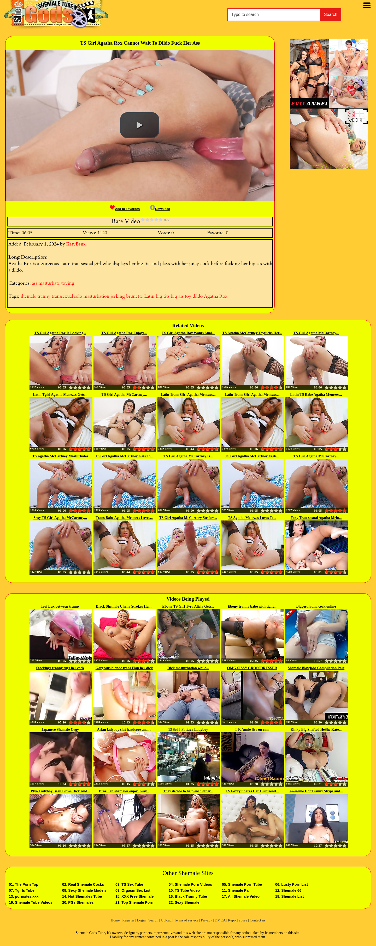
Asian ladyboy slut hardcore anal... (124, 730)
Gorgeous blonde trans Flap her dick (124, 668)
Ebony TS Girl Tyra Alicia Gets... (188, 606)
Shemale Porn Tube (245, 884)
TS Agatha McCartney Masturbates (60, 456)
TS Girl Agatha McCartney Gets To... (124, 456)
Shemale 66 (291, 890)
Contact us (257, 920)
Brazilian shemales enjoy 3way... (124, 791)
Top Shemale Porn (137, 902)
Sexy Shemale (187, 902)
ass (34, 283)
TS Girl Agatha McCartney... (316, 333)
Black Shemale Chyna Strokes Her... (124, 606)
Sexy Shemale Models (87, 890)
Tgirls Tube (24, 890)
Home (115, 920)
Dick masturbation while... (188, 668)
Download (160, 209)
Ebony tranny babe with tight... (252, 606)
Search (330, 14)
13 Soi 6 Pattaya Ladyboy (188, 730)
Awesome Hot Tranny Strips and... (316, 791)
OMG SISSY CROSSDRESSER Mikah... (252, 668)
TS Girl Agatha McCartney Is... (188, 456)
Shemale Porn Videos (193, 884)
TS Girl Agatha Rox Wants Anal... (188, 333)
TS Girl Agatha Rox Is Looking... (60, 333)
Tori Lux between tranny (60, 606)
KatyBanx (76, 244)
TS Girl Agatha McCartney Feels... (252, 456)
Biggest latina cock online (316, 606)
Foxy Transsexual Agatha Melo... (316, 518)
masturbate (49, 283)
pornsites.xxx (26, 896)
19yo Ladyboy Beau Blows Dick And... (60, 791)
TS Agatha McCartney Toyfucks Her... (252, 333)
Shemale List (292, 896)
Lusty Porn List (294, 884)
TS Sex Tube (132, 884)
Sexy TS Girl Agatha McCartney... (60, 518)
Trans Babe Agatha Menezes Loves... (124, 518)
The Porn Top (26, 884)
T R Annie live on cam (252, 730)
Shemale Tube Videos (33, 902)
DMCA (220, 920)
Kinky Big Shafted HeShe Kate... (316, 730)
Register (128, 920)
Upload (166, 920)
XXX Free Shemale (137, 896)
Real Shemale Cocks (86, 884)
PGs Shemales (80, 902)
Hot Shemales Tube (85, 896)
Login (141, 920)
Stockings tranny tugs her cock (60, 668)
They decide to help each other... (188, 791)
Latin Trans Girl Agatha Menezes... (188, 395)
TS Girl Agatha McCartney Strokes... (188, 518)
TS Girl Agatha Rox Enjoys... (124, 333)
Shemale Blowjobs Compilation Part (316, 668)
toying (67, 283)
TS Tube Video (187, 890)
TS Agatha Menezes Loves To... (252, 518)
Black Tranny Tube (191, 896)
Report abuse (237, 920)
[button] (139, 125)
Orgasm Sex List (135, 890)
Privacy (206, 920)
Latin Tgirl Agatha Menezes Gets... (60, 395)
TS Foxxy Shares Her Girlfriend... (252, 791)
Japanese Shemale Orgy (60, 730)
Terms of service (186, 920)
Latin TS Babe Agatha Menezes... (316, 395)
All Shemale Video (244, 896)
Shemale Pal (239, 890)
